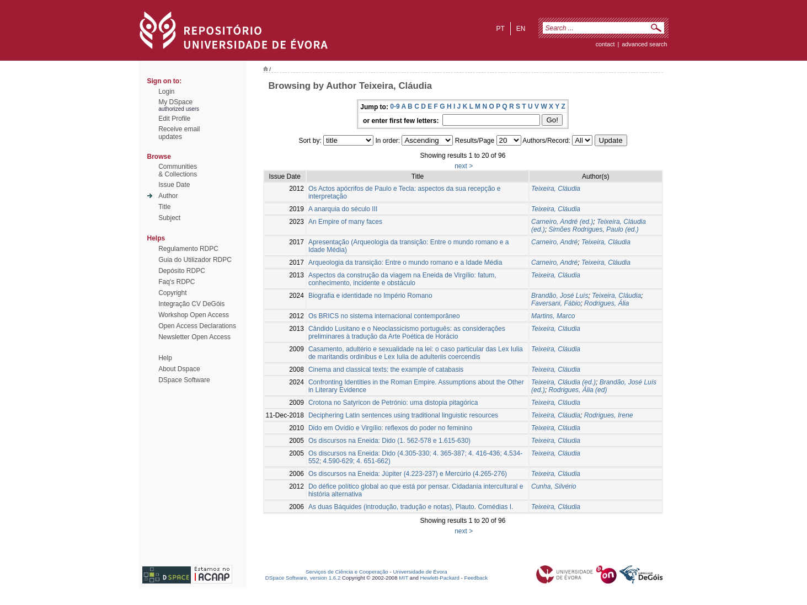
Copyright (172, 293)
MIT (403, 578)
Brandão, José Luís (559, 295)
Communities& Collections (177, 170)
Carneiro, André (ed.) (562, 222)
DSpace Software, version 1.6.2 (303, 578)
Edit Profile (174, 118)
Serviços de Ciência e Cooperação (347, 572)
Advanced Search (644, 44)
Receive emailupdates (179, 133)
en (521, 29)
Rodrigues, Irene (608, 415)
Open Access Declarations (197, 326)
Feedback (476, 578)
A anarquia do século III (342, 209)
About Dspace (179, 369)
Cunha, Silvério (553, 486)
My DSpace (175, 102)
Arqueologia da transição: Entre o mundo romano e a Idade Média (405, 262)
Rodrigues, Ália (606, 303)
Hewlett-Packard (439, 578)
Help (165, 358)
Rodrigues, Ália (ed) (577, 390)
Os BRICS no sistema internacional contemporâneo (384, 316)
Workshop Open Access (193, 315)
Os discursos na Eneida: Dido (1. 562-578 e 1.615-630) (389, 441)
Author (168, 196)
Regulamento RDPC (188, 249)
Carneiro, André (554, 242)
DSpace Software (184, 380)
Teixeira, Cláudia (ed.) (563, 382)
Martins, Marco (553, 316)
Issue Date (174, 185)
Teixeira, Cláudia (555, 188)
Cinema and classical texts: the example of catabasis (385, 369)
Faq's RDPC (176, 282)
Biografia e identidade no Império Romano (370, 295)
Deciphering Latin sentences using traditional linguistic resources (403, 415)
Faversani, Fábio (555, 303)
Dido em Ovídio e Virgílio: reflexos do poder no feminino (390, 428)
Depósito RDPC (181, 271)
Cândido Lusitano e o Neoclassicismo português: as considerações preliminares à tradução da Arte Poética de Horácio (406, 332)
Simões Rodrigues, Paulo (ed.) (593, 229)
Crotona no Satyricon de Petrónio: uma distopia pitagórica (393, 402)
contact (605, 44)
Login (166, 91)
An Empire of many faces (345, 222)
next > (464, 166)
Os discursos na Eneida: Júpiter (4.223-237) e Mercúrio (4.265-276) (407, 474)
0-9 (394, 106)
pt (500, 29)
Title (164, 207)
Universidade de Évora (420, 572)
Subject (169, 218)
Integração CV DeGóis (191, 304)
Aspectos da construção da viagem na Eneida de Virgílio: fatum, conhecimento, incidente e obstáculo (402, 279)
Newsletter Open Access (194, 337)
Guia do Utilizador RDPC (195, 260)
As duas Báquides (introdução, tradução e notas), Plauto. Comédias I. (411, 507)
